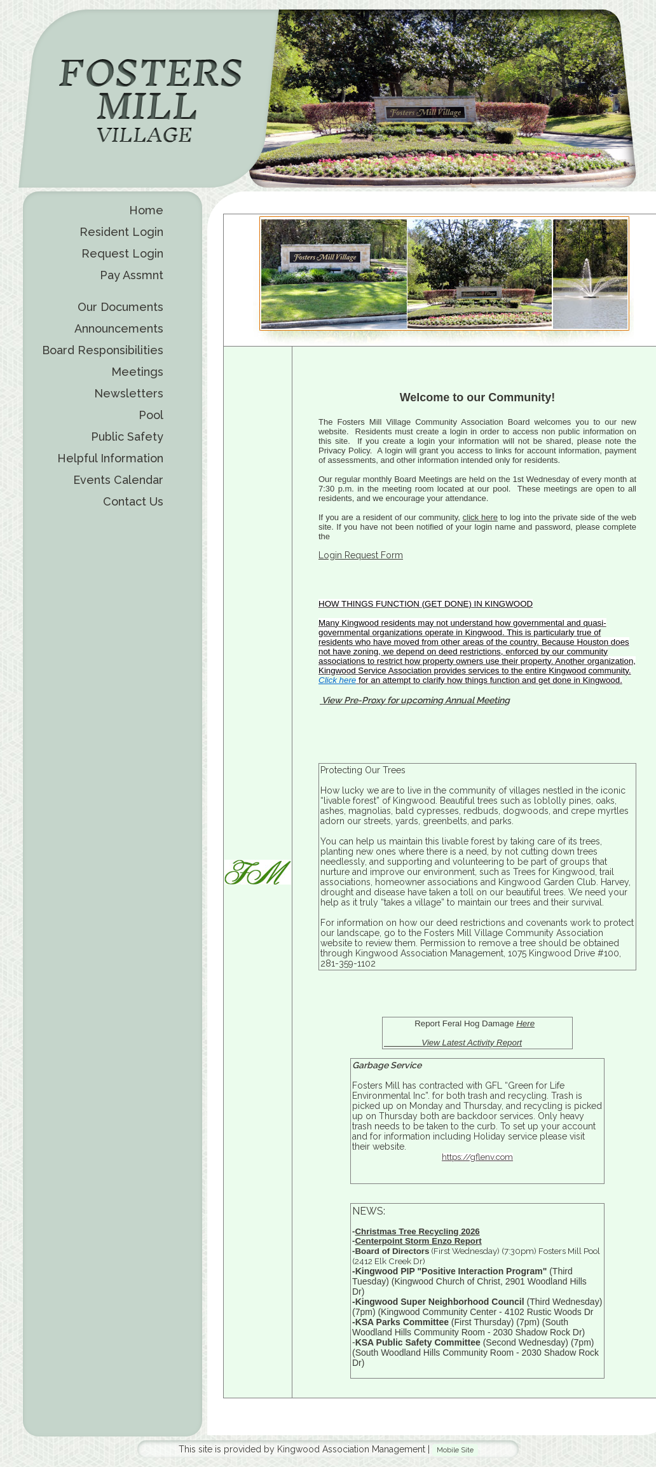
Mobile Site (455, 1450)
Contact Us (133, 501)
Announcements (118, 328)
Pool (151, 415)
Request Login (122, 253)
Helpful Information (110, 458)
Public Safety (127, 436)
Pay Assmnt (131, 275)
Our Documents (120, 306)
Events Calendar (118, 479)
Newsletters (128, 393)
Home (146, 210)
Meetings (137, 371)
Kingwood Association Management (351, 1449)
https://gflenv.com (477, 1157)
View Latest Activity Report (453, 1042)
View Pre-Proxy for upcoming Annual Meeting (415, 700)
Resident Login (121, 231)
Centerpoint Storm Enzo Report (418, 1241)
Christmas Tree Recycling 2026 (417, 1231)
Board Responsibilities (102, 350)
